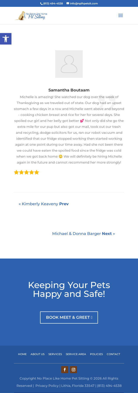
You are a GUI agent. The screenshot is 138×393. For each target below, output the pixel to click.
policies (98, 354)
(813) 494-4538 (53, 3)
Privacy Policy (47, 386)
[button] (5, 39)
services (55, 354)
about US (39, 354)
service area (78, 354)
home (22, 354)
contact (113, 354)
